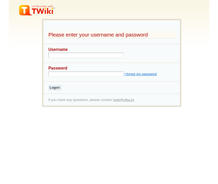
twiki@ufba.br (123, 100)
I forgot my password (140, 74)
